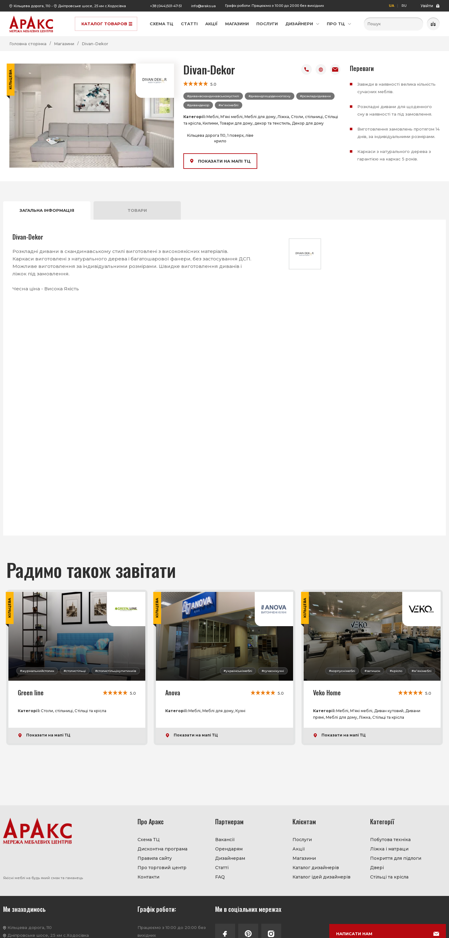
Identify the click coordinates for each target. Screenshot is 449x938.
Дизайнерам (230, 858)
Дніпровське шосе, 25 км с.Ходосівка (92, 6)
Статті (189, 23)
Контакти (148, 877)
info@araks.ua (203, 6)
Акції (211, 23)
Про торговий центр (162, 867)
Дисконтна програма (162, 849)
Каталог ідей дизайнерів (321, 877)
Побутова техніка (390, 839)
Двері (377, 867)
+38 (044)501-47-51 (166, 6)
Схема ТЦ (161, 23)
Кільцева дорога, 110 (32, 6)
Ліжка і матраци (389, 849)
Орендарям (229, 849)
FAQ (220, 877)
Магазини (237, 23)
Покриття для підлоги (395, 858)
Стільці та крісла (389, 877)
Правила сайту (155, 858)
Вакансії (225, 839)
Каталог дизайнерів (315, 867)
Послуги (267, 23)
